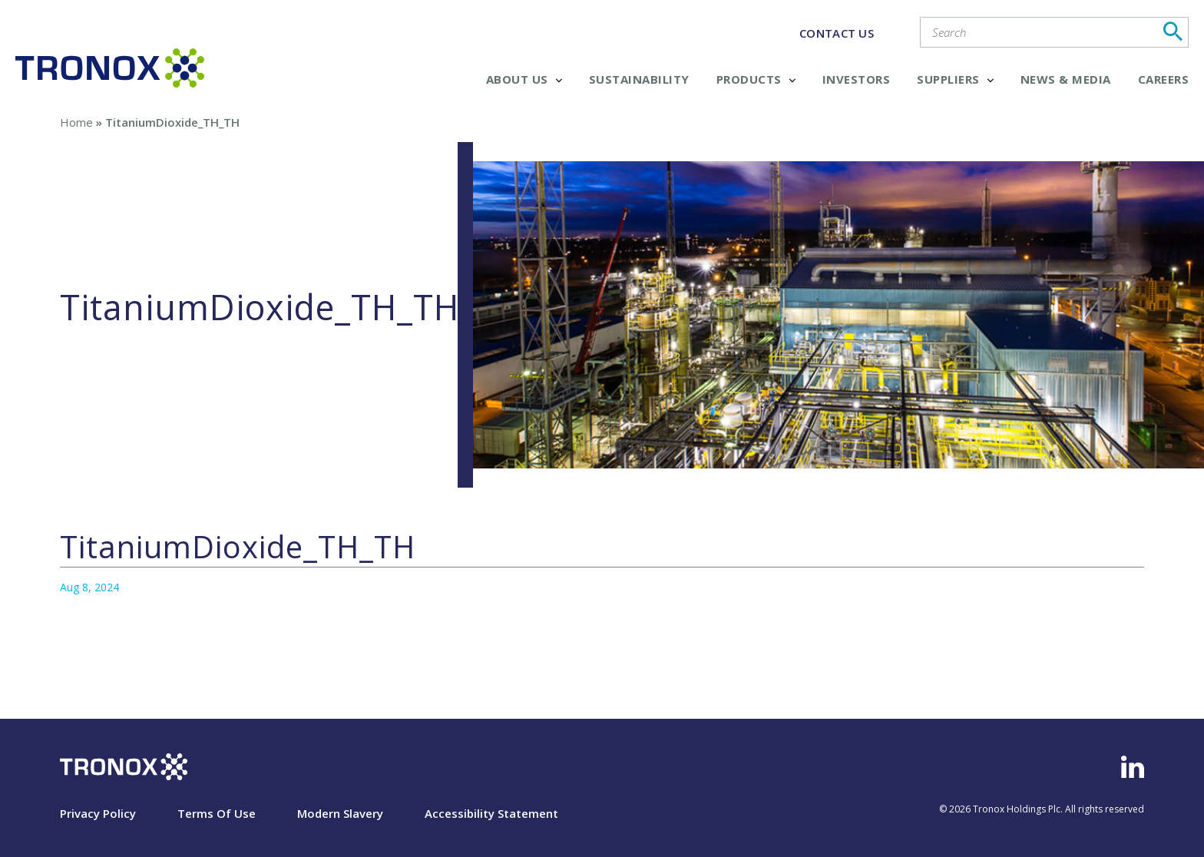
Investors (856, 79)
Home (76, 122)
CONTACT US (836, 33)
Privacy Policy (98, 813)
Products (756, 79)
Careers (1163, 79)
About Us (524, 79)
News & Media (1065, 79)
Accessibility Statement (491, 813)
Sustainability (639, 79)
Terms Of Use (216, 813)
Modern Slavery (340, 813)
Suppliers (955, 79)
